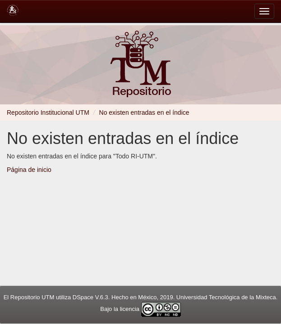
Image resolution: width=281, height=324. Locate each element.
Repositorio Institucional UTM (48, 112)
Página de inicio (29, 169)
